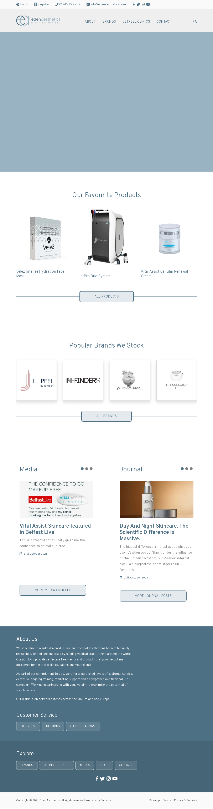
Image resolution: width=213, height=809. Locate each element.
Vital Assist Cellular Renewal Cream (164, 274)
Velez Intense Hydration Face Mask (40, 274)
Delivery (28, 726)
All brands (106, 416)
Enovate (106, 800)
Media (85, 765)
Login (22, 4)
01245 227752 (67, 4)
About (90, 22)
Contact (164, 22)
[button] (82, 468)
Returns (53, 726)
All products (106, 297)
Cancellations (82, 726)
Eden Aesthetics (38, 21)
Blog (104, 765)
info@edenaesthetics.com (106, 4)
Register (41, 4)
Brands (109, 22)
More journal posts (153, 596)
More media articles (53, 590)
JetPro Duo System (94, 276)
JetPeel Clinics (136, 22)
